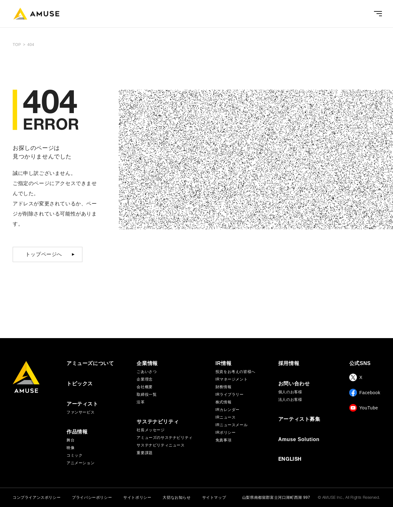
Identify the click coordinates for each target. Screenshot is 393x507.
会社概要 (144, 387)
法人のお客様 (290, 399)
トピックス (80, 383)
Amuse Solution (298, 439)
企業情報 (147, 363)
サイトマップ (214, 497)
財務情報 (223, 387)
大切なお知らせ (176, 497)
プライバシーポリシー (92, 497)
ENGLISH (290, 459)
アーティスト (82, 404)
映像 (70, 448)
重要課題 (144, 453)
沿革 (141, 402)
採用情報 (288, 363)
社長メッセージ (150, 430)
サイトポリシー (137, 497)
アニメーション (80, 463)
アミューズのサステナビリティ (164, 437)
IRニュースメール (232, 425)
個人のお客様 (290, 392)
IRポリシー (226, 432)
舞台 (70, 440)
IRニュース (226, 417)
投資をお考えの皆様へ (235, 371)
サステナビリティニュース (160, 445)
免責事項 (223, 440)
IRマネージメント (232, 379)
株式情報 (223, 402)
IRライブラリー (230, 394)
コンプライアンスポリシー (37, 497)
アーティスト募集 (299, 419)
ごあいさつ (147, 371)
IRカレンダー (228, 410)
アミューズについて (90, 363)
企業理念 (144, 379)
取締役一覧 (147, 394)
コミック (74, 455)
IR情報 (223, 363)
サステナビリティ (158, 421)
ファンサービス (80, 412)
